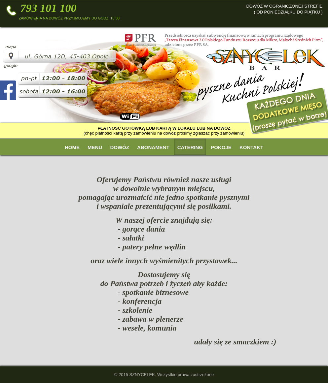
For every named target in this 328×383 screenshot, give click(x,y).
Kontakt (251, 147)
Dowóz (119, 147)
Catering (190, 147)
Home (72, 147)
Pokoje (221, 147)
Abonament (153, 147)
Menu (95, 147)
